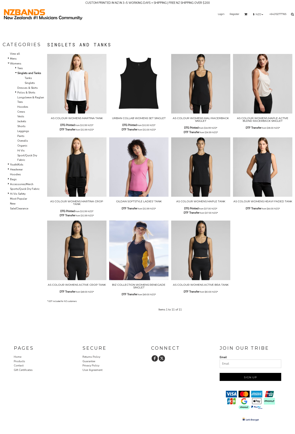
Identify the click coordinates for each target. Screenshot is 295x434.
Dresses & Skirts (27, 88)
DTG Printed (67, 125)
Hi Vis (21, 150)
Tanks (28, 78)
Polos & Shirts (26, 92)
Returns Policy (91, 357)
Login (221, 14)
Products (19, 361)
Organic (22, 145)
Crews (21, 112)
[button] (245, 14)
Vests (20, 116)
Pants (20, 136)
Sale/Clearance (19, 208)
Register (234, 14)
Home (17, 357)
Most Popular (18, 198)
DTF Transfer (67, 129)
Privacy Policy (90, 365)
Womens (15, 63)
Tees (20, 68)
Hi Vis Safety (18, 194)
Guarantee (88, 361)
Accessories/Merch (21, 184)
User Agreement (92, 370)
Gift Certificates (23, 370)
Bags (13, 179)
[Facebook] (155, 358)
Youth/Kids (16, 164)
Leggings (23, 131)
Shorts (21, 126)
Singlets (30, 83)
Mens (13, 58)
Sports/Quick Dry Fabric (25, 189)
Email (223, 357)
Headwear (16, 169)
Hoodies (22, 107)
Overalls (22, 141)
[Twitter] (162, 358)
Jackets (21, 121)
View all (15, 54)
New (13, 203)
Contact (19, 365)
